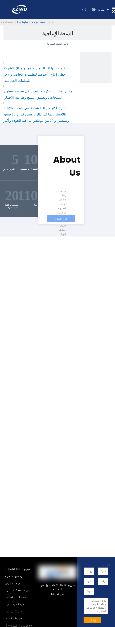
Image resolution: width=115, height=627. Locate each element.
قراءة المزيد (61, 218)
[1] (96, 67)
